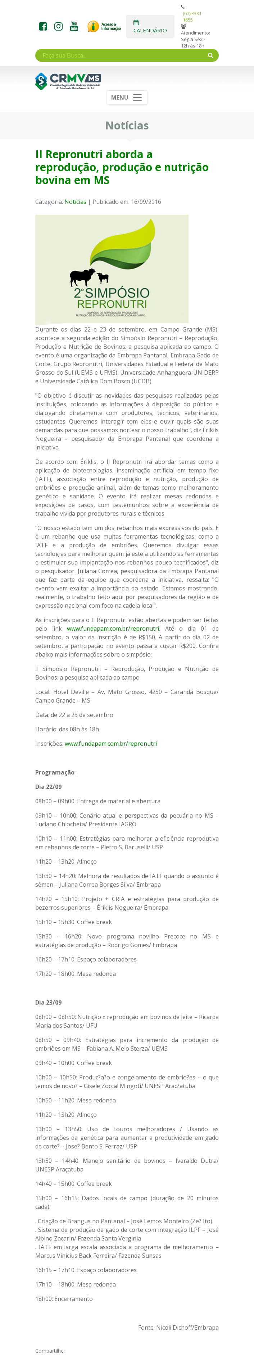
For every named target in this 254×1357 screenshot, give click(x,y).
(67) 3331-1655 (193, 16)
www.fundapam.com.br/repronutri (113, 628)
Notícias (75, 202)
